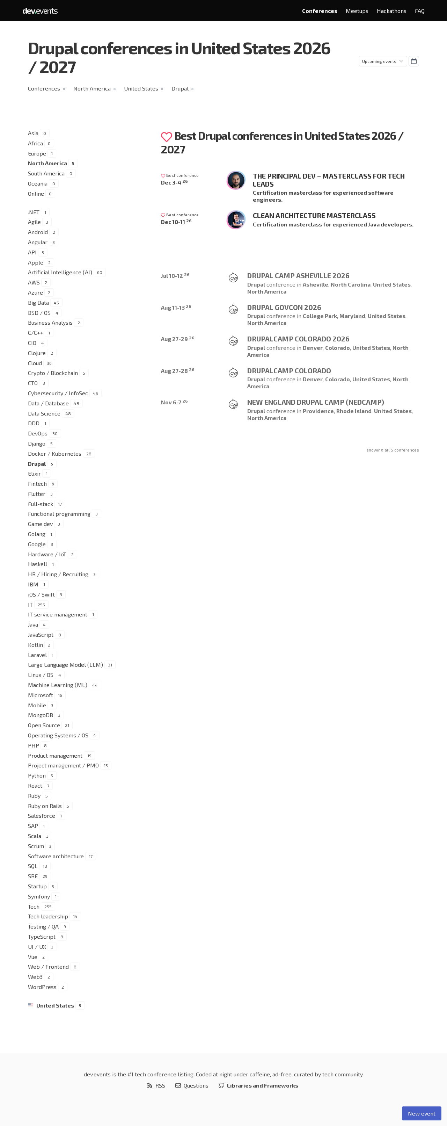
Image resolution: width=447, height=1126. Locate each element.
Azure (35, 292)
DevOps (37, 433)
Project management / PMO (63, 765)
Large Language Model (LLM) (65, 664)
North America (92, 88)
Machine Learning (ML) (57, 684)
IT (30, 604)
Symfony (39, 896)
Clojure (37, 352)
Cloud (35, 363)
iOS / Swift (41, 594)
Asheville (315, 284)
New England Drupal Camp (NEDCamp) (315, 402)
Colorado (337, 347)
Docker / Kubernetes (54, 453)
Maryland (352, 315)
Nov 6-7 (174, 402)
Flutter (36, 493)
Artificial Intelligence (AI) (60, 272)
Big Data (38, 302)
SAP (33, 825)
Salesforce (41, 815)
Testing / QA (43, 926)
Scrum (36, 846)
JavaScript (40, 634)
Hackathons (391, 10)
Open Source (44, 725)
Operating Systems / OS (58, 735)
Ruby (34, 795)
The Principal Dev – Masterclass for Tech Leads (329, 180)
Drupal (180, 88)
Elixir (34, 473)
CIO (32, 342)
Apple (35, 262)
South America (46, 173)
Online (36, 193)
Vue (32, 956)
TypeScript (42, 936)
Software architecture (56, 856)
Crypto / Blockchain (53, 372)
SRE (33, 876)
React (35, 785)
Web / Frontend (48, 966)
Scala (34, 835)
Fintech (37, 483)
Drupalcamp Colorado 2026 (298, 338)
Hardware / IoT (47, 554)
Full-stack (40, 503)
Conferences (319, 10)
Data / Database (48, 403)
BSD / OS (39, 312)
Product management (55, 755)
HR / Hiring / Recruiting (58, 574)
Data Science (44, 413)
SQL (33, 865)
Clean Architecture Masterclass (314, 215)
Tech (33, 906)
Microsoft (40, 695)
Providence (318, 410)
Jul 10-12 (175, 275)
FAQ (420, 10)
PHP (33, 745)
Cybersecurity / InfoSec (58, 393)
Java (33, 624)
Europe (37, 153)
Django (36, 443)
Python (37, 775)
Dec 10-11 (176, 221)
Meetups (357, 10)
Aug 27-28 (178, 370)
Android (38, 232)
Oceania (37, 183)
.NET (33, 212)
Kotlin (35, 644)
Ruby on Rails (45, 805)
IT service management (57, 614)
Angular (37, 242)
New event (421, 1113)
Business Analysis (50, 322)
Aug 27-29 (178, 338)
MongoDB (40, 715)
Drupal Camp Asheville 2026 (298, 275)
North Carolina (351, 284)
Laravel (37, 654)
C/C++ (35, 332)
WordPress (42, 986)
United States (141, 88)
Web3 (35, 976)
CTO (33, 383)
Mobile (37, 705)
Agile (34, 221)
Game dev (40, 523)
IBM (33, 584)
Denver (313, 347)
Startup (37, 886)
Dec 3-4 (174, 182)
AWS (34, 282)
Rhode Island (354, 410)
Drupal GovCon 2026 (284, 307)
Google (37, 544)
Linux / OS (40, 674)
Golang (36, 533)
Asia (33, 133)
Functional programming (59, 513)
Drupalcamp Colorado (289, 370)
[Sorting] (383, 61)
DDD (33, 423)
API (32, 252)
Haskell (37, 564)
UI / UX (37, 946)
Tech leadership (48, 916)
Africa (35, 143)
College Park (320, 315)
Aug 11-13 (176, 307)
